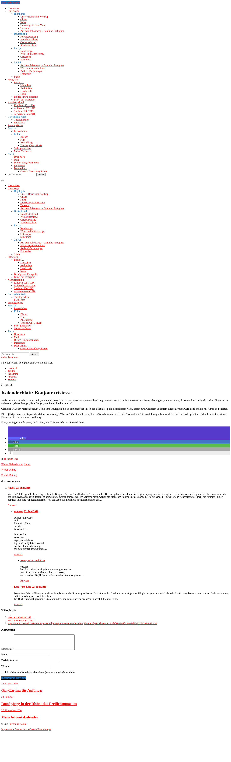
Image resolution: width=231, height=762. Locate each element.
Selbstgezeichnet (22, 148)
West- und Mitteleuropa (32, 53)
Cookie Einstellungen (40, 732)
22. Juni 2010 (23, 487)
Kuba (23, 22)
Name (4, 657)
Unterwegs (13, 11)
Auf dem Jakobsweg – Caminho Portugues (42, 31)
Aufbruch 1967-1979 (24, 108)
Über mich (19, 157)
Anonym (18, 511)
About (11, 154)
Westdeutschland (29, 39)
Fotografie (13, 79)
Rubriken (12, 128)
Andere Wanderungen (31, 71)
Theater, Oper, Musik (31, 145)
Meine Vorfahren (22, 151)
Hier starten (14, 8)
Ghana (23, 19)
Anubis (11, 487)
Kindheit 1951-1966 (24, 105)
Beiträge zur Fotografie (26, 96)
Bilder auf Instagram (24, 99)
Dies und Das (11, 458)
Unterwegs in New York (32, 25)
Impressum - (8, 732)
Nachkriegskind (16, 102)
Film (22, 139)
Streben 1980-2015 (23, 111)
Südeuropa (25, 59)
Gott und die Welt (17, 116)
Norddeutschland (29, 36)
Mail (16, 159)
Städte (17, 76)
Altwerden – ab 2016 (24, 114)
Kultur (17, 134)
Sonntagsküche (15, 125)
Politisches (19, 122)
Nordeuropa (26, 51)
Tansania (24, 28)
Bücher (24, 136)
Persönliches (20, 131)
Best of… (19, 82)
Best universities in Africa (21, 620)
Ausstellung (26, 142)
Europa (17, 48)
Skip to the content (10, 2)
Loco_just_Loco (22, 586)
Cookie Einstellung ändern (34, 171)
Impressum (19, 165)
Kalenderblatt (16, 464)
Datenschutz (20, 168)
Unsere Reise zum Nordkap (34, 16)
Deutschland (20, 33)
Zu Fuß (17, 62)
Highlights (19, 13)
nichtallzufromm (9, 357)
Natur (23, 94)
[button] (17, 438)
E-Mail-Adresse (9, 663)
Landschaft (26, 91)
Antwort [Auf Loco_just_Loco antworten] (18, 604)
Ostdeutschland (28, 42)
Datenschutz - (22, 732)
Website (5, 669)
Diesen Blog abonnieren (26, 162)
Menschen (25, 85)
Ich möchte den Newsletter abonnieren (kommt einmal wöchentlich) (38, 675)
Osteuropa (25, 56)
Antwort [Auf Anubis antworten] (12, 505)
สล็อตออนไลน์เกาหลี (19, 617)
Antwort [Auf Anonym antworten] (18, 554)
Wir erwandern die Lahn (32, 68)
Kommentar (7, 651)
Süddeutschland (28, 45)
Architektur (26, 88)
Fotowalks (25, 74)
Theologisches (21, 119)
